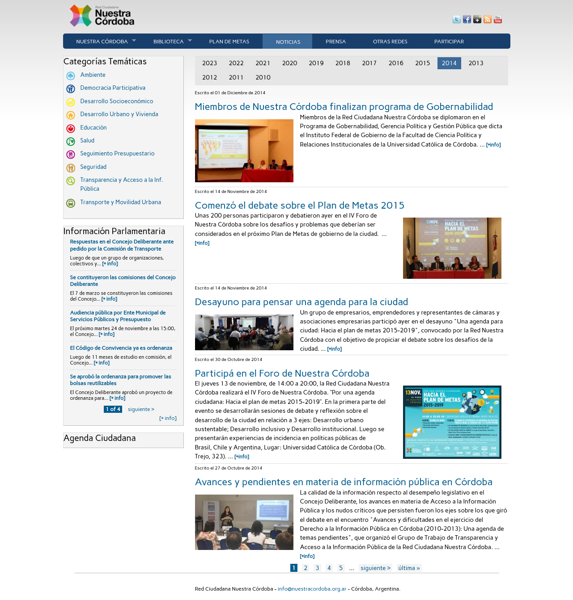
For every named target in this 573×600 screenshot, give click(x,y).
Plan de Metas (229, 41)
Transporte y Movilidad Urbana (121, 202)
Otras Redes (390, 41)
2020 (289, 63)
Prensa (336, 41)
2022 (236, 63)
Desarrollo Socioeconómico (117, 101)
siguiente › (141, 409)
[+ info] (110, 264)
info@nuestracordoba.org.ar (312, 589)
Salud (88, 140)
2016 (396, 63)
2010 (263, 77)
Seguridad (94, 167)
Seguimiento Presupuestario (118, 153)
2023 (209, 63)
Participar (449, 41)
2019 (316, 63)
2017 (369, 63)
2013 (476, 63)
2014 (449, 63)
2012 (209, 77)
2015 (422, 63)
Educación (94, 127)
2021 (263, 63)
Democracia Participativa (113, 87)
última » (409, 567)
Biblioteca (166, 41)
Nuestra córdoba (99, 41)
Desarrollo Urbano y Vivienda (119, 114)
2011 (236, 77)
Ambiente (93, 74)
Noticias (288, 42)
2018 (342, 63)
